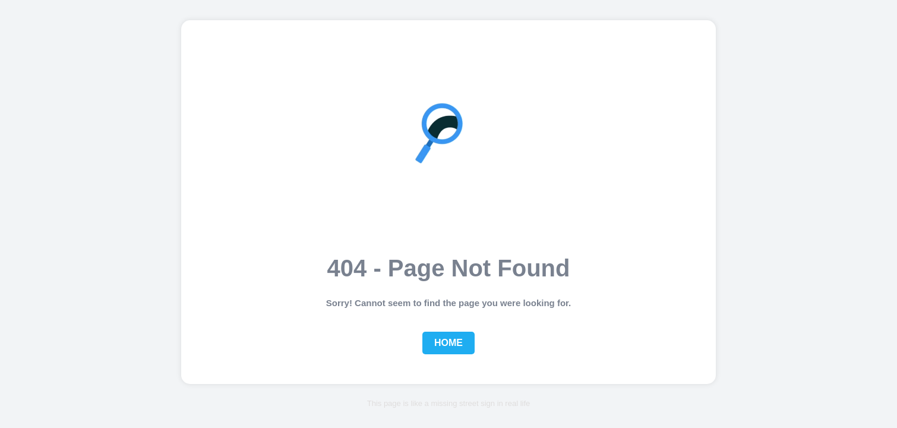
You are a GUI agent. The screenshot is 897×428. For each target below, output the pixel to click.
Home (448, 343)
